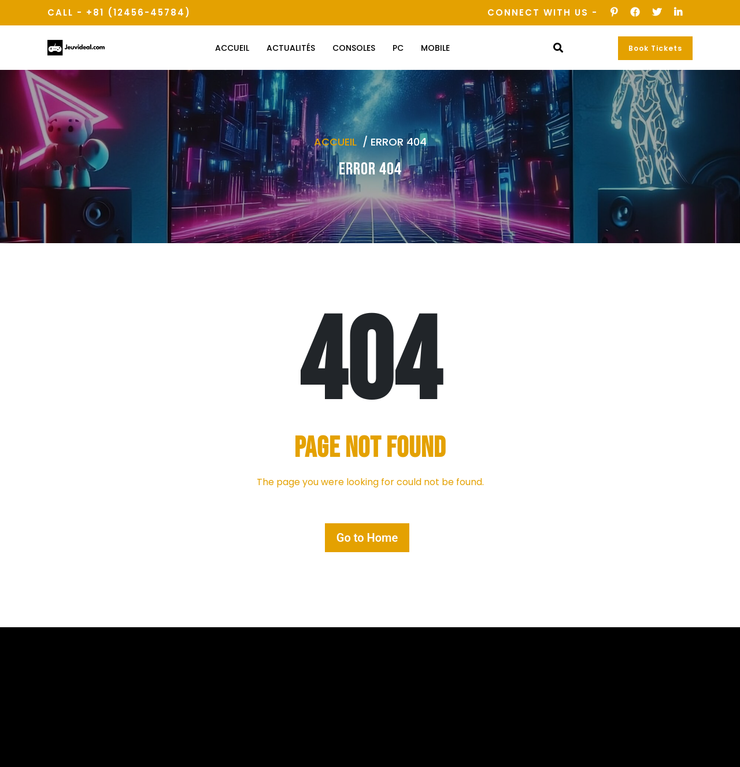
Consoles (353, 48)
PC (398, 48)
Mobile (435, 48)
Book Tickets (655, 48)
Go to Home (367, 538)
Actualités (291, 48)
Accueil (232, 48)
